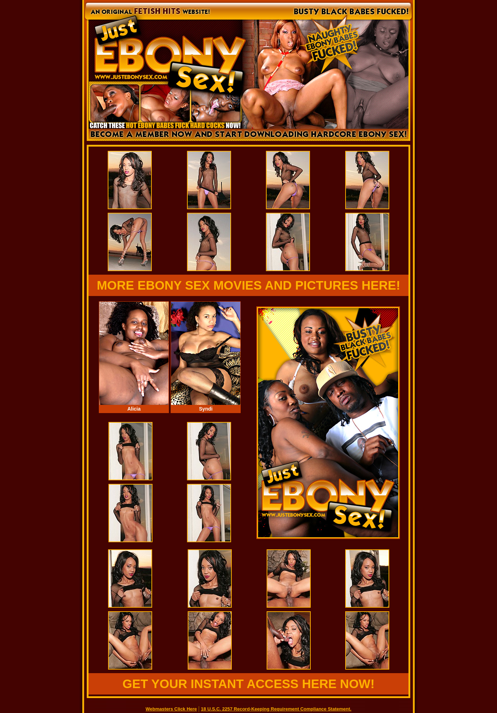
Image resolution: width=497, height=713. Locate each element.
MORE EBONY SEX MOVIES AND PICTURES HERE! (248, 285)
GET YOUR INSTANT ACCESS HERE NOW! (248, 684)
